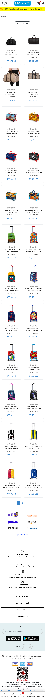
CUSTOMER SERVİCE (22, 603)
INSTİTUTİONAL (22, 597)
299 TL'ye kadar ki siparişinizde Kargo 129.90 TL (26, 9)
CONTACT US (22, 616)
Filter (18, 23)
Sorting (25, 23)
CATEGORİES (22, 610)
